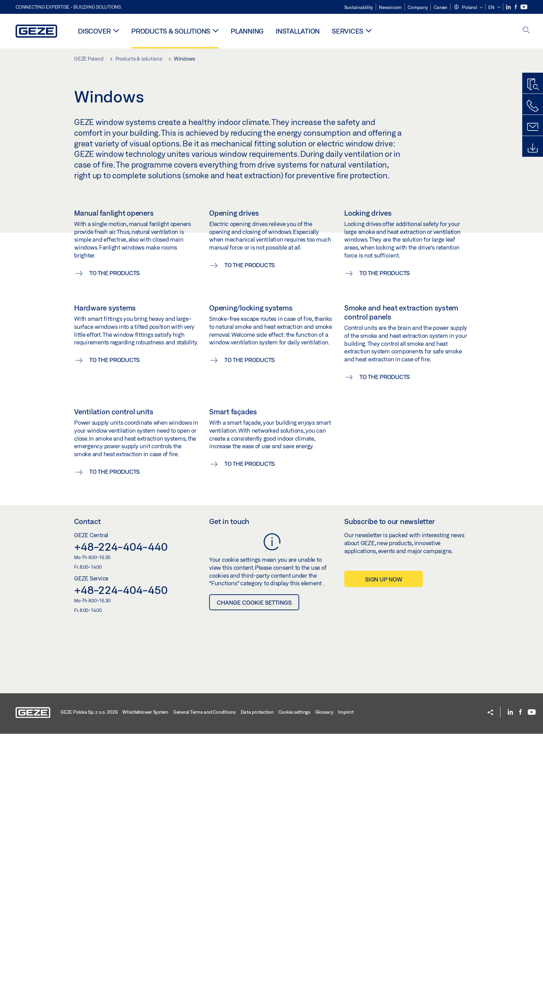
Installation (298, 31)
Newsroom (390, 7)
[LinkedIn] (509, 7)
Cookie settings (294, 961)
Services (347, 31)
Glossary (324, 961)
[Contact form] (532, 127)
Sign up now (383, 828)
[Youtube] (523, 7)
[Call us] (532, 106)
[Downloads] (532, 148)
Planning (247, 31)
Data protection (257, 961)
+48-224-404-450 (120, 839)
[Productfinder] (532, 85)
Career (440, 7)
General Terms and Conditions (204, 961)
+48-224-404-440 (120, 796)
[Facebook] (516, 7)
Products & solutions (170, 31)
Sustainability (358, 7)
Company (418, 7)
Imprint (345, 961)
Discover (94, 31)
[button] (468, 7)
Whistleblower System (145, 961)
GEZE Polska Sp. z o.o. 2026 (89, 961)
